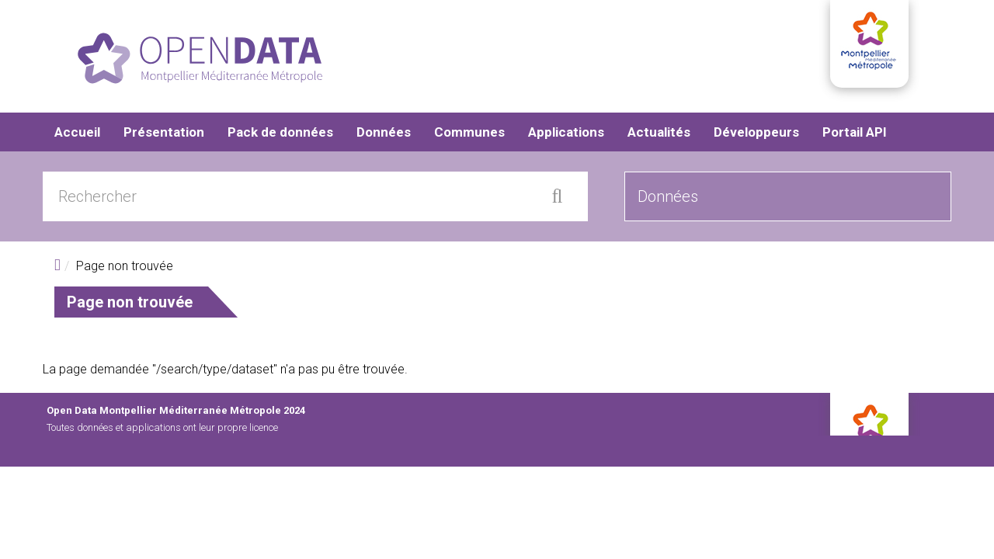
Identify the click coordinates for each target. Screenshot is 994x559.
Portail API (854, 132)
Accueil (77, 132)
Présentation (163, 132)
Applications (566, 132)
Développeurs (756, 132)
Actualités (658, 132)
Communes (469, 132)
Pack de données (280, 132)
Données (383, 132)
